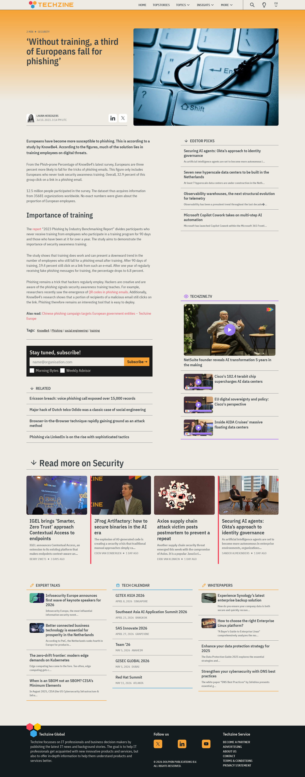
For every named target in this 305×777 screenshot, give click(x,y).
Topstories (161, 5)
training (95, 330)
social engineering (76, 330)
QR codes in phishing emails (108, 292)
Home (142, 5)
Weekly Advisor (78, 370)
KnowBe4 (43, 330)
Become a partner (236, 742)
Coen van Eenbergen (107, 553)
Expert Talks (48, 585)
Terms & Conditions (237, 761)
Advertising (232, 747)
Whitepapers (220, 585)
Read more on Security (81, 463)
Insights (203, 5)
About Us (230, 751)
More (225, 5)
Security (44, 31)
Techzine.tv (201, 296)
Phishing (57, 330)
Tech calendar (136, 585)
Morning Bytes (47, 370)
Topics (181, 5)
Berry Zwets (38, 559)
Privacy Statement (237, 765)
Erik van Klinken (168, 559)
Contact (229, 756)
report (36, 229)
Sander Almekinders (236, 553)
